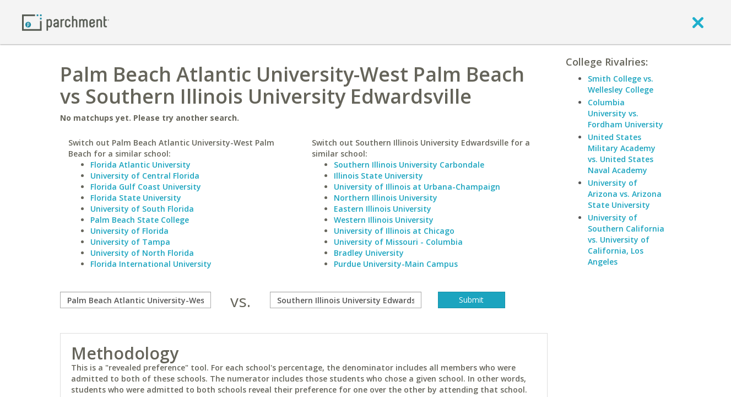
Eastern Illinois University (382, 208)
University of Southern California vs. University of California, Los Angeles (626, 239)
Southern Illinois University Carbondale (409, 164)
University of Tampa (130, 242)
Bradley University (369, 253)
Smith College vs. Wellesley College (620, 84)
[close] (698, 22)
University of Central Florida (144, 175)
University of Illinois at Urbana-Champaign (417, 186)
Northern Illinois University (385, 197)
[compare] (136, 300)
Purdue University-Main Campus (396, 264)
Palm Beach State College (139, 219)
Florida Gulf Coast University (145, 186)
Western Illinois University (384, 219)
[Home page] (65, 22)
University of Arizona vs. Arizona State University (625, 194)
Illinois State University (378, 175)
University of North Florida (142, 253)
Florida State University (135, 197)
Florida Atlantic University (140, 164)
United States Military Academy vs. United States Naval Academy (622, 153)
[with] (345, 300)
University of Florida (129, 231)
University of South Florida (142, 208)
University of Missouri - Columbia (398, 242)
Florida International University (151, 264)
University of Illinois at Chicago (394, 231)
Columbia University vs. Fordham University (625, 113)
